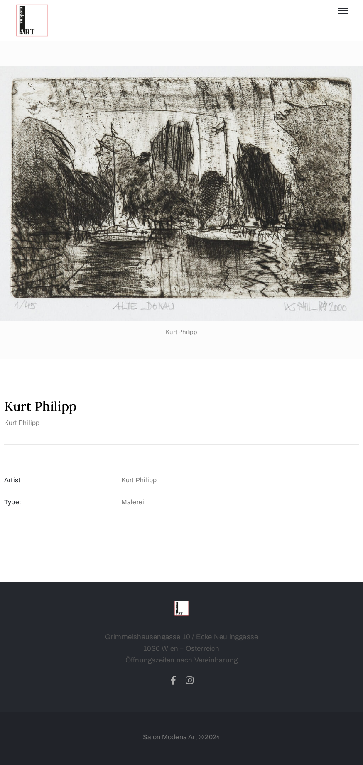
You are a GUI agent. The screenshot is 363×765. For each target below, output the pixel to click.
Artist (12, 480)
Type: (12, 502)
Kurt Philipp (21, 422)
